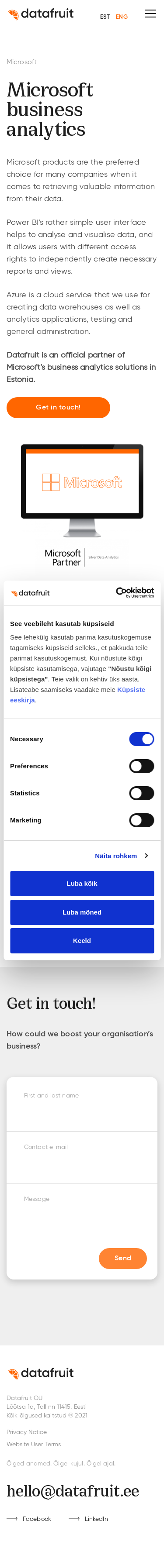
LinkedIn (96, 1519)
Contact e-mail (46, 1147)
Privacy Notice (27, 1432)
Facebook (37, 1519)
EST (105, 17)
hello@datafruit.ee (73, 1489)
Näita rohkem (116, 856)
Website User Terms (34, 1444)
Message (36, 1199)
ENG (121, 17)
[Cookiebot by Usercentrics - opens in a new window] (117, 593)
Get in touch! (58, 407)
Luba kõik (81, 883)
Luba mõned (82, 912)
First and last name (51, 1096)
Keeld (82, 940)
